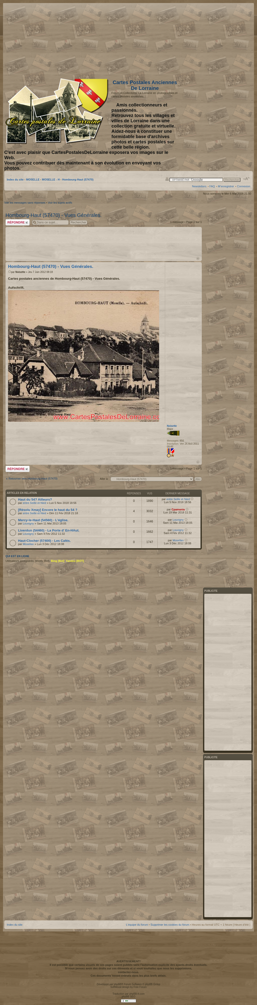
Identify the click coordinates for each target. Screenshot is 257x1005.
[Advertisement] (210, 39)
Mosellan (28, 544)
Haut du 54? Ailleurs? (35, 499)
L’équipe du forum (137, 924)
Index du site (15, 179)
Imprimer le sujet (167, 178)
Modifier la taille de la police (246, 178)
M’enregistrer (226, 186)
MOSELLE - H (51, 179)
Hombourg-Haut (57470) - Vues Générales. (54, 215)
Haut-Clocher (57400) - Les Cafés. (44, 541)
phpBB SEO (128, 996)
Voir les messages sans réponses (24, 202)
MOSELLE (32, 179)
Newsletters (199, 186)
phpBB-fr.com (137, 993)
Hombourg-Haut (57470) (78, 179)
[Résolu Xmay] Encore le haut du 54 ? (47, 510)
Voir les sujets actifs (60, 202)
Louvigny (28, 523)
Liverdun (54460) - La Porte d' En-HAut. (48, 530)
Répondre (18, 222)
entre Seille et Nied (34, 502)
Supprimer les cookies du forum (170, 924)
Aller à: (104, 478)
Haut (198, 258)
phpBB (117, 984)
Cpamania (178, 509)
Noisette (20, 272)
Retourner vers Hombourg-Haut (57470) (33, 478)
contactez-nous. (128, 972)
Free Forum (140, 987)
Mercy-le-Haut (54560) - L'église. (43, 520)
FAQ (212, 186)
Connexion (243, 186)
